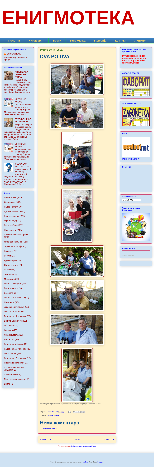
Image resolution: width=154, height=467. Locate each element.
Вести (57, 40)
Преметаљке (10, 197)
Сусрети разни (11, 375)
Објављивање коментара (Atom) (83, 446)
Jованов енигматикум (14, 307)
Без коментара (11, 288)
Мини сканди (10, 353)
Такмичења (77, 40)
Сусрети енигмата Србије (16, 235)
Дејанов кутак (10, 260)
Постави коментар (50, 428)
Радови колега (11, 207)
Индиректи (9, 302)
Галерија (100, 40)
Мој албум (9, 326)
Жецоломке (9, 202)
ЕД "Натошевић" (12, 211)
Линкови (140, 40)
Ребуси (7, 256)
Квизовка (8, 330)
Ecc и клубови (11, 225)
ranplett (85, 462)
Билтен (7, 384)
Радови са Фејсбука (13, 344)
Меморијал (9, 279)
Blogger (100, 462)
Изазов (7, 270)
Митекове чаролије (13, 242)
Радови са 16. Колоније (15, 349)
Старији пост (108, 439)
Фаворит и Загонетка (14, 312)
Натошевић (36, 40)
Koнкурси (8, 251)
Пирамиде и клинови (14, 363)
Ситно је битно (11, 265)
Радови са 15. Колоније (15, 316)
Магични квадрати (12, 284)
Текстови (8, 274)
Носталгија (9, 339)
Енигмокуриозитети (13, 321)
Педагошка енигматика (15, 379)
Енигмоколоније (53, 415)
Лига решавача (11, 335)
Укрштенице (10, 221)
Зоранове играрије (13, 246)
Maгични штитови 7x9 (14, 298)
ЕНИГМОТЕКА (68, 18)
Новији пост (45, 439)
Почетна (14, 40)
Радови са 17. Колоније (15, 358)
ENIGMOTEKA (14, 54)
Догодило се (10, 293)
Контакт (120, 40)
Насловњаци (10, 230)
